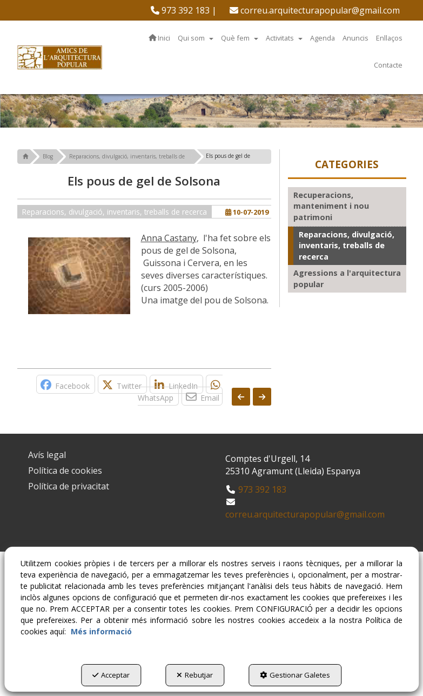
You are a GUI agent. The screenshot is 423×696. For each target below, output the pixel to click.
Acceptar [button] (111, 675)
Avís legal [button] (47, 455)
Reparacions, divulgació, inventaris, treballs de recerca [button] (114, 212)
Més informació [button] (101, 631)
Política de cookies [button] (65, 470)
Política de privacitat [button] (68, 486)
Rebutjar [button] (195, 675)
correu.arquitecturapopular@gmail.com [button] (315, 10)
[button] (183, 10)
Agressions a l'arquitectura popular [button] (347, 278)
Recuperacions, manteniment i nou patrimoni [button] (331, 206)
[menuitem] (183, 10)
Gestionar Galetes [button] (295, 675)
